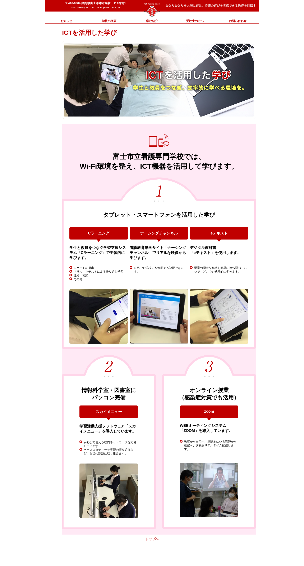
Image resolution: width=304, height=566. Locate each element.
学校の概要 (109, 21)
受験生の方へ (195, 21)
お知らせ (66, 21)
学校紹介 (152, 21)
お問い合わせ (238, 21)
